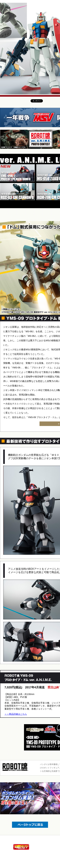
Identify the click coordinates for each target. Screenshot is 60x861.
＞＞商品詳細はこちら (15, 714)
